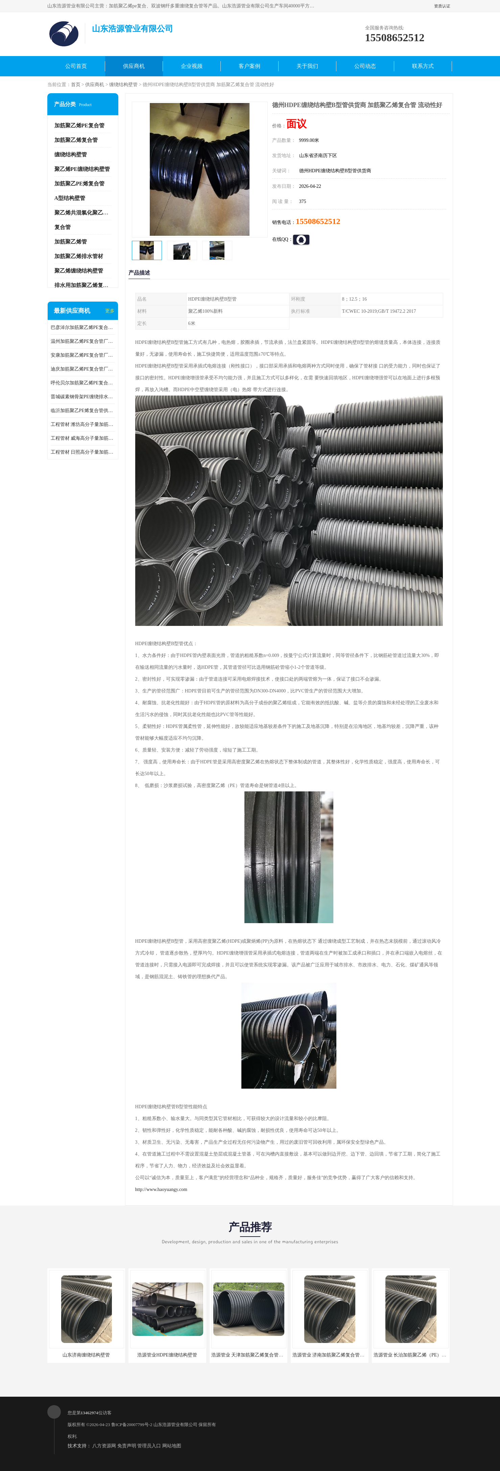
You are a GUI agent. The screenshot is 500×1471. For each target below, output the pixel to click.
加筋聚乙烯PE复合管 (79, 125)
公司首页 (76, 66)
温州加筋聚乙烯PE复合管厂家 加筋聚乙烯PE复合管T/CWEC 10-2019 (83, 341)
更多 (110, 310)
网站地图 (171, 1445)
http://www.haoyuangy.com (161, 1189)
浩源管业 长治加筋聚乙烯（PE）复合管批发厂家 (424, 1355)
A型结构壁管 (70, 198)
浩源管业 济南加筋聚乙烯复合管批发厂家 (335, 1355)
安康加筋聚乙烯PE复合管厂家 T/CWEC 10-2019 (83, 355)
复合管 (62, 227)
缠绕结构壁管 (123, 84)
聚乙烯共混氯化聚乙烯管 (84, 212)
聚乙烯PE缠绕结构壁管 (82, 169)
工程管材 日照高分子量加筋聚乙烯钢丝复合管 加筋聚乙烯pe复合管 (83, 452)
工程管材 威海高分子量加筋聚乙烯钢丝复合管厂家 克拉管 (83, 438)
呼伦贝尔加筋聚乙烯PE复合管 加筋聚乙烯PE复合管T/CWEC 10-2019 (83, 382)
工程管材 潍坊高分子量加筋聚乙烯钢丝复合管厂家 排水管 (83, 424)
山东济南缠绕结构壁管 (86, 1355)
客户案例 (249, 66)
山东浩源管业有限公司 (175, 1424)
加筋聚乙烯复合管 (76, 140)
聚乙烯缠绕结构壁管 (78, 271)
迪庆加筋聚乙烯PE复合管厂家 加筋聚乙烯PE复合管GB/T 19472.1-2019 (83, 369)
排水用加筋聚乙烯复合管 (84, 285)
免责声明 (126, 1445)
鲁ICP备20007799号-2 (131, 1424)
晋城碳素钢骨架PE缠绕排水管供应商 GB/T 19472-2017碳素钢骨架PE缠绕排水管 (83, 396)
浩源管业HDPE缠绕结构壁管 (167, 1355)
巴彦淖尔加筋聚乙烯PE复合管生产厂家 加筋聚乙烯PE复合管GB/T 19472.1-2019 (83, 327)
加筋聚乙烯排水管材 (78, 256)
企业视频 (192, 66)
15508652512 (318, 221)
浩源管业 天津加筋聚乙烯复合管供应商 (252, 1355)
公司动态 (365, 66)
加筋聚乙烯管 (70, 242)
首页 (75, 84)
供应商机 (134, 66)
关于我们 (307, 66)
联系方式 (423, 66)
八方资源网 (104, 1445)
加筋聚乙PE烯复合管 (79, 183)
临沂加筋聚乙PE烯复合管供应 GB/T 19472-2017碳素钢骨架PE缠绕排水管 (83, 410)
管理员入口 (149, 1445)
